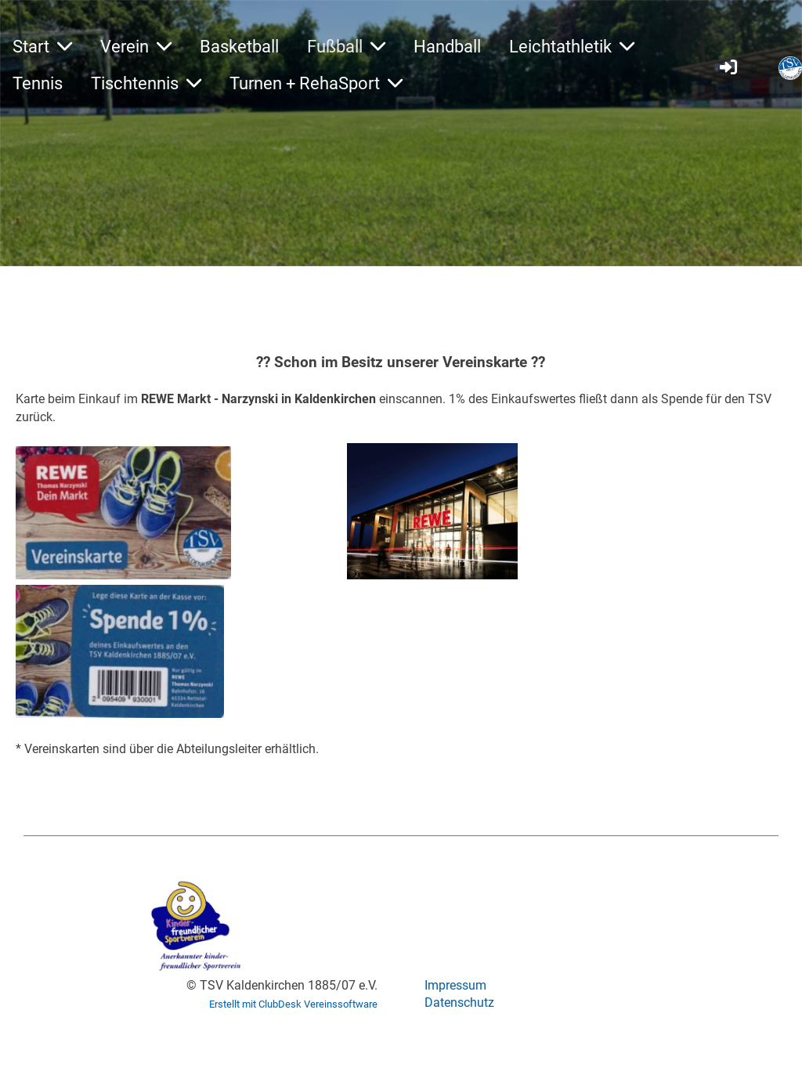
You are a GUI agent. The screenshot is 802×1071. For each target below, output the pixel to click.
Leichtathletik (571, 46)
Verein (136, 46)
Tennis (38, 83)
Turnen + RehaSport (316, 83)
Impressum (455, 985)
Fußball (346, 46)
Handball (447, 46)
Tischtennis (146, 83)
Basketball (239, 46)
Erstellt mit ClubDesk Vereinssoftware (293, 1004)
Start (42, 46)
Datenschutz (459, 1002)
